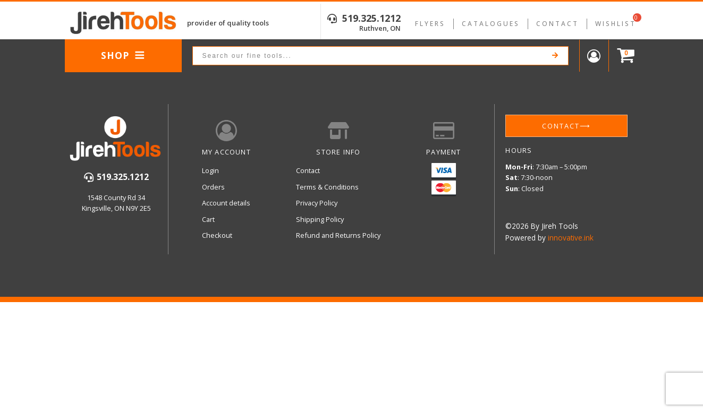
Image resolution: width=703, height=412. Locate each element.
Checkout (217, 235)
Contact (557, 23)
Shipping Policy (320, 219)
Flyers (430, 23)
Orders (213, 187)
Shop (123, 55)
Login (210, 170)
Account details (226, 203)
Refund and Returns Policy (338, 235)
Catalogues (491, 23)
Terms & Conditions (327, 187)
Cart (208, 219)
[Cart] (623, 56)
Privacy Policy (316, 203)
